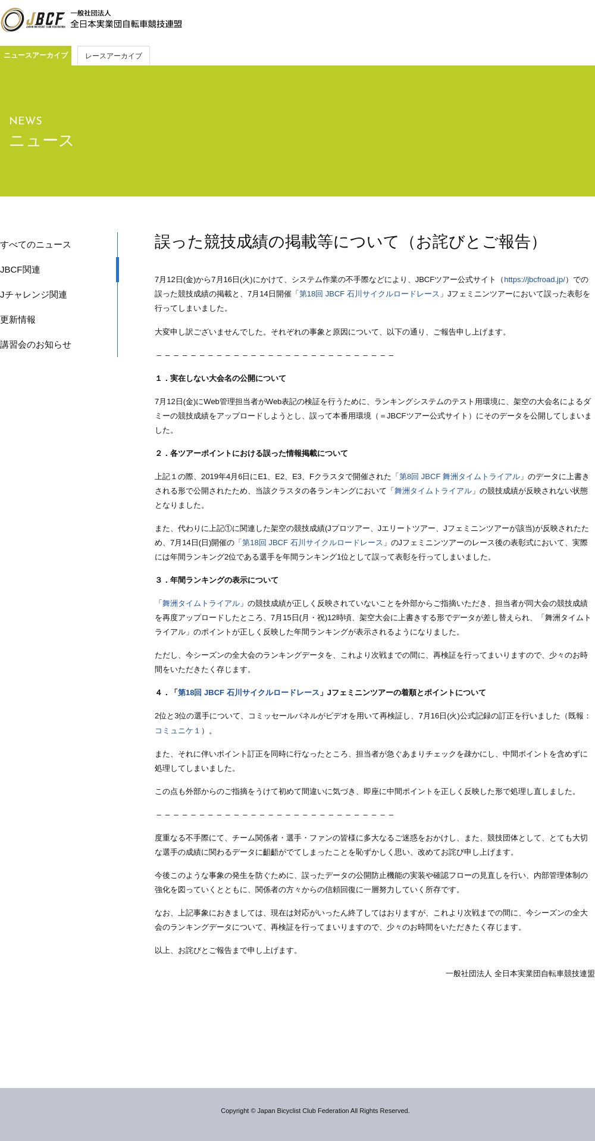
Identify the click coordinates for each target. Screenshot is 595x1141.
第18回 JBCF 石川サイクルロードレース (369, 293)
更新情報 (18, 319)
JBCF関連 (20, 269)
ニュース (42, 140)
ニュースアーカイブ (36, 55)
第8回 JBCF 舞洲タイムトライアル (459, 476)
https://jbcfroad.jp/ (534, 279)
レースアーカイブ (113, 56)
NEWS (25, 121)
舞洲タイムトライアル (433, 490)
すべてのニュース (35, 244)
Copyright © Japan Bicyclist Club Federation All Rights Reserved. (315, 1110)
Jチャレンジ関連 (33, 294)
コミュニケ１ (178, 730)
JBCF (91, 20)
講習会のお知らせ (35, 344)
